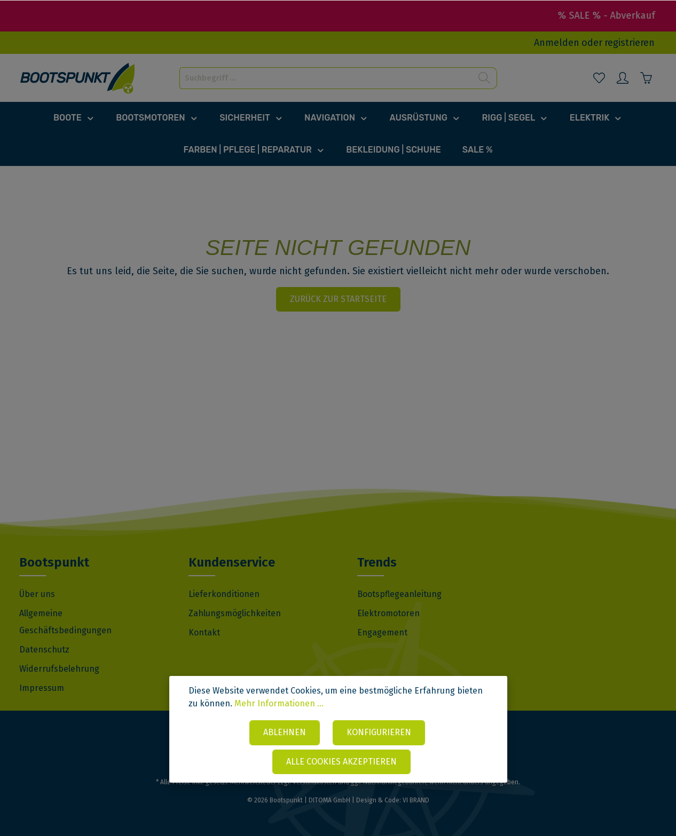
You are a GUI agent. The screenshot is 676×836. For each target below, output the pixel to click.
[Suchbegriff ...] (326, 78)
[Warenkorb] (646, 78)
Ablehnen (284, 732)
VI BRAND (416, 800)
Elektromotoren (388, 613)
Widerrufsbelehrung (59, 669)
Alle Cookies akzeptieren (341, 762)
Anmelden (556, 43)
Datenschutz (44, 649)
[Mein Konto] (622, 78)
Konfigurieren (379, 732)
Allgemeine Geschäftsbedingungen (65, 621)
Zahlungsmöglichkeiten (234, 613)
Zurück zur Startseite (338, 299)
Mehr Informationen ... (279, 703)
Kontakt (204, 632)
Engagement (382, 632)
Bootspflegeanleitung (399, 594)
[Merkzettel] (599, 78)
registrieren (629, 43)
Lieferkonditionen (224, 594)
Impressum (41, 688)
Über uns (37, 594)
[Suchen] (484, 78)
